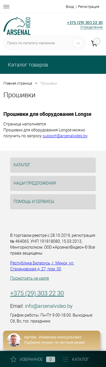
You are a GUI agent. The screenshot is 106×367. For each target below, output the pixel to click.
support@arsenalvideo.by (65, 136)
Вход (70, 7)
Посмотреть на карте (29, 278)
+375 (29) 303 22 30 (37, 293)
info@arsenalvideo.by (49, 306)
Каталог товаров (27, 65)
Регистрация (88, 7)
